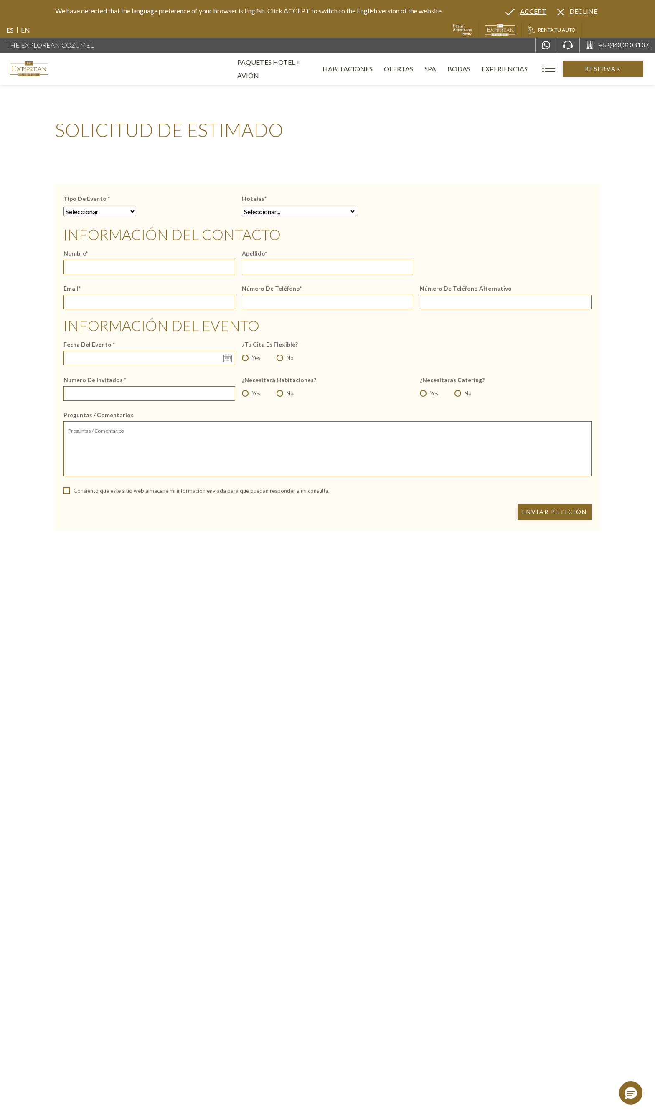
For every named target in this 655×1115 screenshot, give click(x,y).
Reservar (609, 68)
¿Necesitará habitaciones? (279, 380)
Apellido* (254, 253)
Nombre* (75, 253)
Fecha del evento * (89, 344)
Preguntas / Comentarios (98, 415)
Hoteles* (254, 198)
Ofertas (410, 69)
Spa (442, 69)
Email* (72, 288)
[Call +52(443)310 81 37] (617, 45)
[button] (630, 1093)
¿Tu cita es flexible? (270, 344)
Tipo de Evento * (86, 198)
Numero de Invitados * (94, 380)
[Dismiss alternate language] (577, 11)
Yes (256, 358)
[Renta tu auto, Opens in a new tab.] (551, 30)
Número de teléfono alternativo (466, 288)
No (290, 358)
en (25, 30)
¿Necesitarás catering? (452, 380)
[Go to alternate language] (525, 11)
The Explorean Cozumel (50, 45)
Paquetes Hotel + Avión (280, 72)
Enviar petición (554, 511)
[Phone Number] (567, 45)
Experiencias (517, 69)
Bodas (471, 69)
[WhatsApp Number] (546, 45)
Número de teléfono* (272, 288)
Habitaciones (360, 69)
